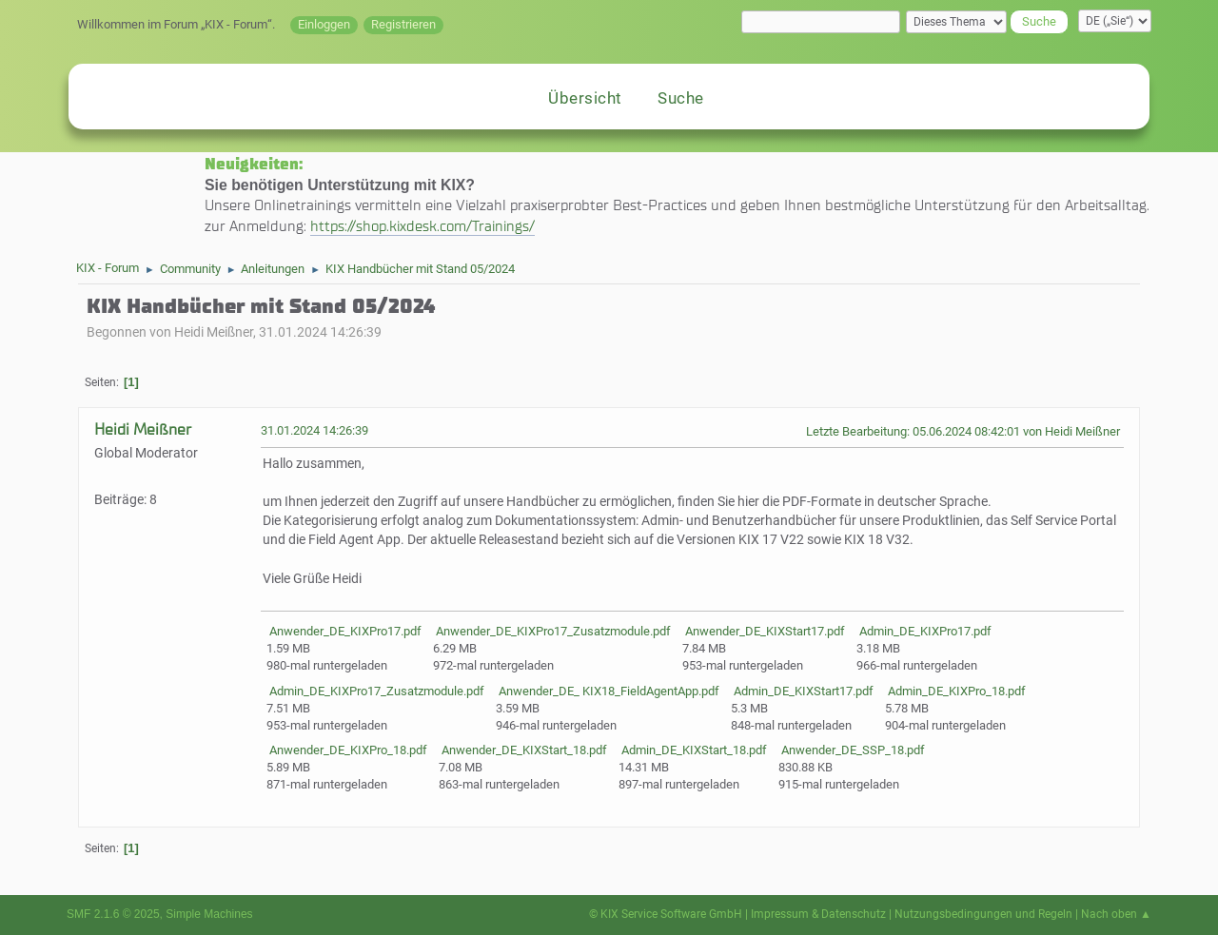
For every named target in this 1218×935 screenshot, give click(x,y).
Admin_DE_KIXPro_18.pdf (955, 691)
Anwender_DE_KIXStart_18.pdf (523, 750)
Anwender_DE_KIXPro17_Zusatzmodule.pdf (552, 631)
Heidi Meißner (142, 429)
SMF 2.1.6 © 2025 (113, 914)
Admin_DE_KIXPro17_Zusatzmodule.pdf (375, 691)
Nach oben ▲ (1116, 914)
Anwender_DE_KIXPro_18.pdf (346, 750)
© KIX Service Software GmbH (665, 914)
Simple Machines (209, 914)
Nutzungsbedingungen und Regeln (983, 914)
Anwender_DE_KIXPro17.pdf (344, 631)
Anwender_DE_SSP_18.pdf (851, 750)
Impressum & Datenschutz (818, 914)
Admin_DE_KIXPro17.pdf (924, 631)
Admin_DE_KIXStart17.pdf (802, 691)
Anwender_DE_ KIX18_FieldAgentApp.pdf (607, 691)
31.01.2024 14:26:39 (314, 430)
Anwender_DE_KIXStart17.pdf (763, 631)
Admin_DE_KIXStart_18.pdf (693, 750)
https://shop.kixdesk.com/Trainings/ (422, 226)
